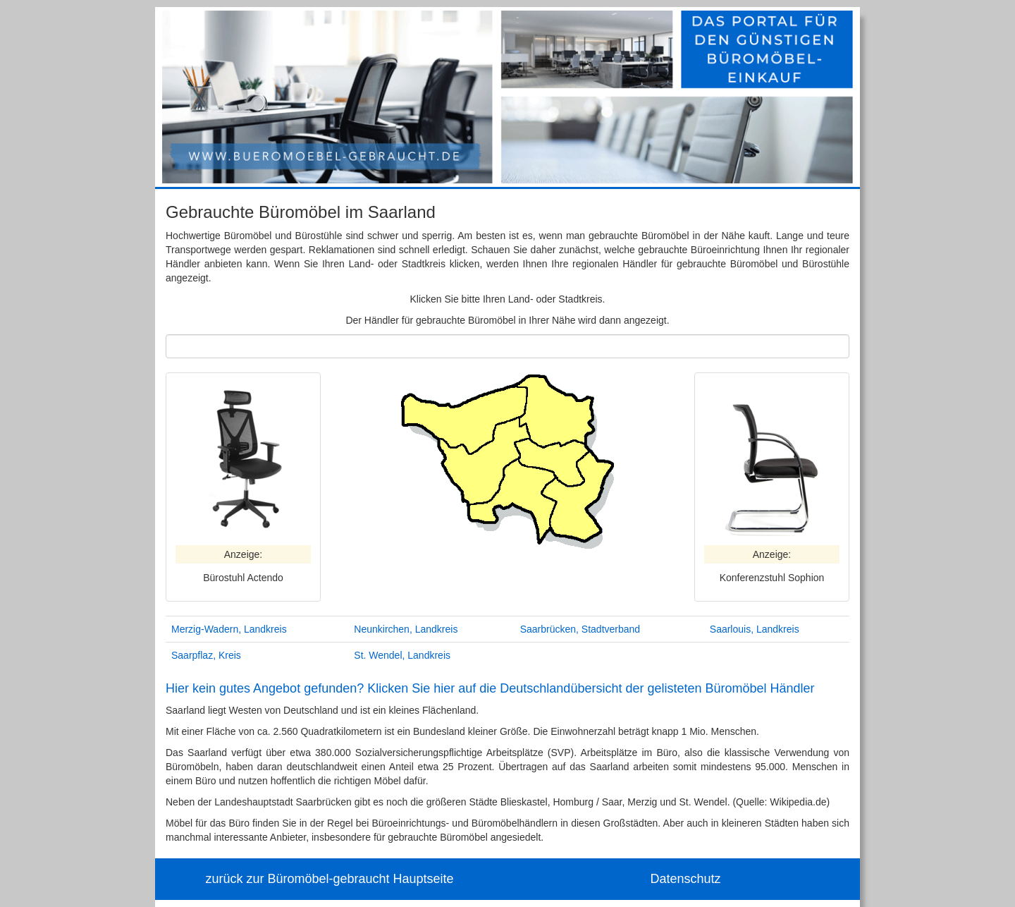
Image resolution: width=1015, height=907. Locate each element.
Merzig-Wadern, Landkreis (229, 629)
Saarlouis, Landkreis (754, 629)
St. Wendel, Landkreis (402, 655)
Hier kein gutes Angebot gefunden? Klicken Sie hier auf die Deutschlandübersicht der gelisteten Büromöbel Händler (490, 688)
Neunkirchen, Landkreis (405, 629)
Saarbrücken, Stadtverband (580, 629)
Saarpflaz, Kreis (206, 655)
